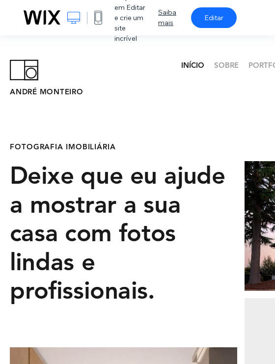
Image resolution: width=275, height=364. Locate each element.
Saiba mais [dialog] (167, 17)
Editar (213, 17)
